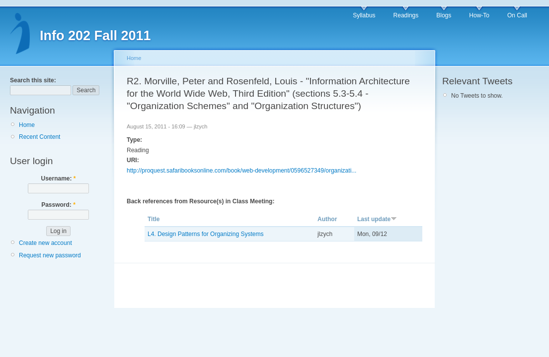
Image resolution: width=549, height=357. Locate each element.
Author (327, 219)
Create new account (45, 242)
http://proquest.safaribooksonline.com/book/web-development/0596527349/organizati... (241, 170)
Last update (377, 219)
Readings (406, 15)
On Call (517, 15)
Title (153, 219)
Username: (58, 178)
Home (27, 124)
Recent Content (39, 136)
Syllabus (364, 15)
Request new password (50, 255)
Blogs (443, 15)
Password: (58, 204)
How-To (479, 15)
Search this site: (33, 80)
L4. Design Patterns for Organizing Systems (205, 234)
